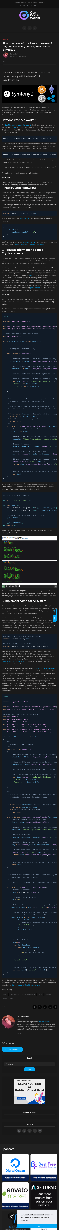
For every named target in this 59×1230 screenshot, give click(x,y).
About (35, 3)
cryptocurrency (15, 994)
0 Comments (8, 1043)
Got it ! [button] (37, 1226)
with (16, 3)
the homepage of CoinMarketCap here (26, 985)
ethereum (48, 994)
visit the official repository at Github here (29, 245)
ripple (11, 998)
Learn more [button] (25, 1220)
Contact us (41, 3)
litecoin (5, 998)
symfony (5, 994)
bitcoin (40, 994)
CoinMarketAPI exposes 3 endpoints (18, 125)
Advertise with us (26, 3)
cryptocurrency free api (28, 994)
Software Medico (44, 1022)
